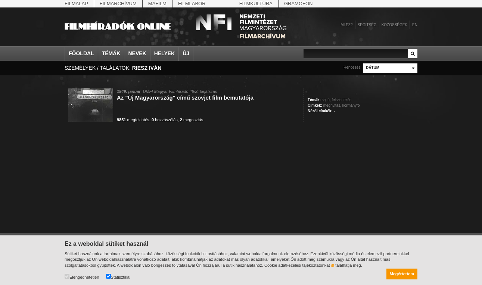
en (414, 25)
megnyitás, (332, 105)
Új (186, 53)
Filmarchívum (118, 3)
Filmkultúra (256, 3)
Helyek (164, 53)
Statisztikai (118, 276)
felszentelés (341, 100)
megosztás (191, 120)
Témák (111, 53)
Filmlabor (192, 3)
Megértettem (402, 274)
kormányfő (351, 105)
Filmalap (76, 3)
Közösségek (394, 25)
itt (333, 265)
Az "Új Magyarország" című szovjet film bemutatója (185, 97)
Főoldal (81, 53)
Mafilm (157, 3)
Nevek (137, 53)
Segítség (367, 25)
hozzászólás (165, 120)
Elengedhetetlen (82, 276)
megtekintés (133, 120)
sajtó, (326, 100)
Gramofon (298, 3)
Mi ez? (346, 25)
